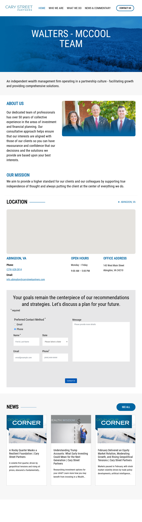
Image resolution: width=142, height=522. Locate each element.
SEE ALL (126, 407)
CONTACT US (125, 8)
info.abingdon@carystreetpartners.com (26, 279)
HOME (42, 8)
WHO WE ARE (56, 8)
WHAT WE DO (74, 8)
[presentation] (34, 371)
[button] (71, 229)
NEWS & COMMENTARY (98, 8)
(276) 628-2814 (14, 269)
